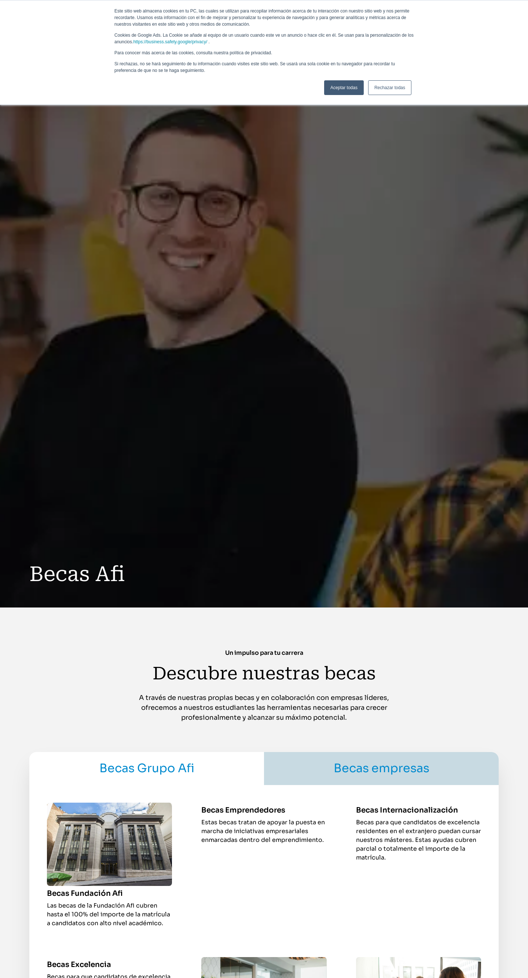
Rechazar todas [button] (389, 87)
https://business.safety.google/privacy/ (170, 41)
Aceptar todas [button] (344, 87)
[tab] (146, 768)
